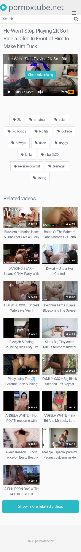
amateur (37, 120)
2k (17, 120)
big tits (41, 131)
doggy (61, 143)
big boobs (17, 131)
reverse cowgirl (27, 166)
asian (60, 120)
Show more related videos (40, 506)
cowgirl (18, 143)
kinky (26, 155)
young (39, 178)
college (64, 131)
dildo (40, 143)
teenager (56, 166)
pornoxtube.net (32, 7)
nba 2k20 (50, 155)
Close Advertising (40, 75)
